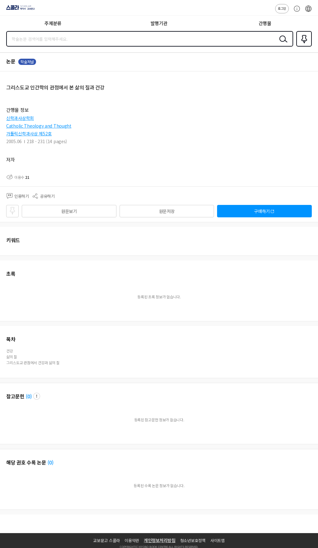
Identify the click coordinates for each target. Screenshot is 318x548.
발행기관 (159, 23)
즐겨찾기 (303, 46)
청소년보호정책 (193, 540)
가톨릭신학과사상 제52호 (29, 133)
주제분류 (52, 23)
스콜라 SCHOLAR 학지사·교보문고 (18, 9)
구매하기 (262, 211)
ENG (308, 11)
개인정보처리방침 (159, 540)
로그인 (282, 8)
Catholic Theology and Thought (38, 126)
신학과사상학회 (20, 118)
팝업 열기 (36, 396)
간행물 (265, 23)
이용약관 (132, 540)
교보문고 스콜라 (106, 540)
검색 (282, 43)
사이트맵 (217, 540)
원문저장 (167, 211)
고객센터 (295, 11)
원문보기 (69, 211)
